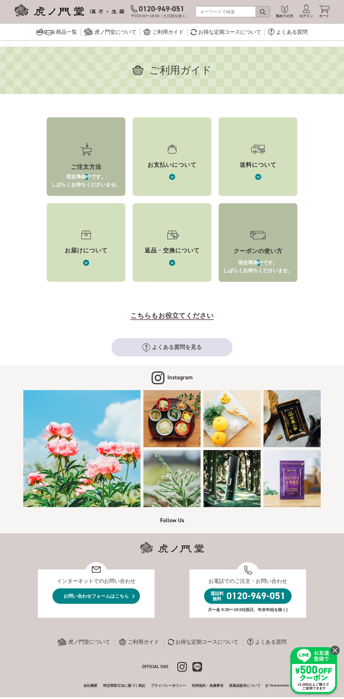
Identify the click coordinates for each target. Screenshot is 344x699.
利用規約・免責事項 (207, 686)
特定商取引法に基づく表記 (124, 686)
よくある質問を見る (171, 347)
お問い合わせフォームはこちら (96, 596)
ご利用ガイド (139, 642)
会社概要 (90, 686)
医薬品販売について (245, 686)
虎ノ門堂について (84, 642)
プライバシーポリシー (168, 686)
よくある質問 (267, 642)
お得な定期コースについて (203, 642)
